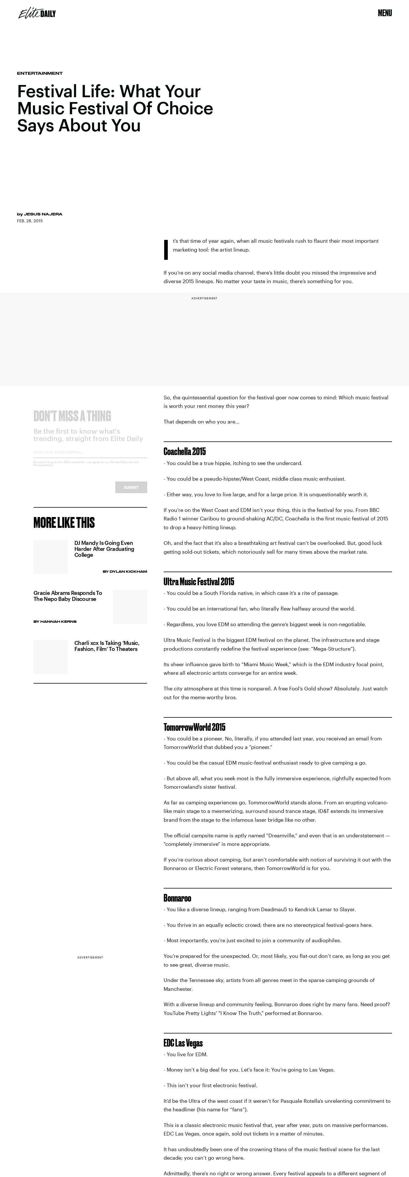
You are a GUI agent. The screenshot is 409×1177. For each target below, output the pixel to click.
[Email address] (90, 458)
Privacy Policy (43, 470)
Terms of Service (121, 466)
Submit (131, 492)
